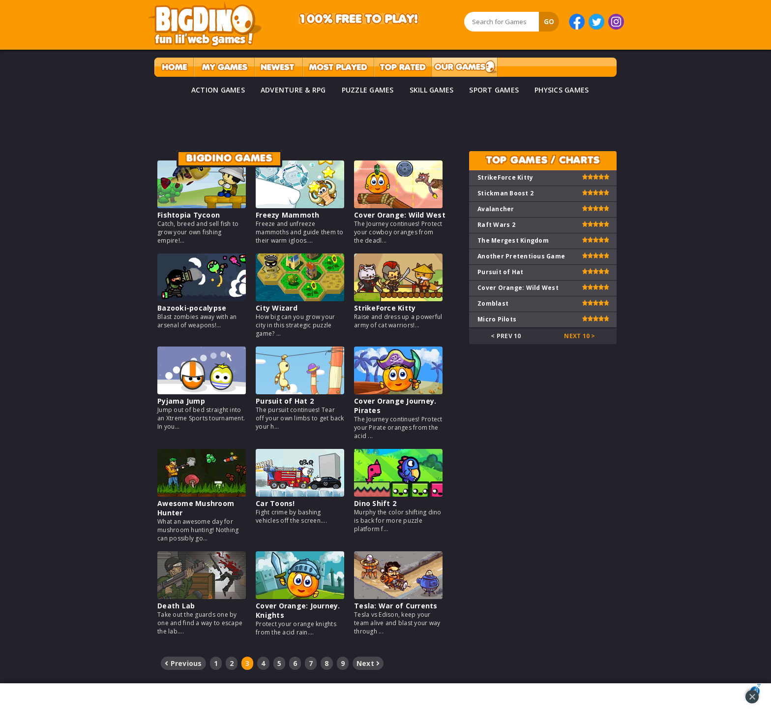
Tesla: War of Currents (396, 605)
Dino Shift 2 (375, 503)
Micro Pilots (496, 319)
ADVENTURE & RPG (293, 90)
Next (368, 663)
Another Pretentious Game (521, 256)
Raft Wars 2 (496, 225)
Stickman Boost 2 (505, 193)
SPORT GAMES (494, 90)
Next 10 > (579, 336)
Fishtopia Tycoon (188, 215)
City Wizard (276, 308)
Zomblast (492, 303)
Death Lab (176, 605)
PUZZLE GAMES (368, 90)
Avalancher (495, 209)
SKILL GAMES (432, 90)
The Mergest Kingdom (513, 240)
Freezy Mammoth (288, 215)
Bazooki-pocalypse (191, 308)
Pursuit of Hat (500, 272)
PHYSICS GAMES (561, 90)
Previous (183, 663)
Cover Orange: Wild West (399, 215)
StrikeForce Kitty (384, 308)
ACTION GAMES (218, 90)
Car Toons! (275, 503)
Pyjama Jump (181, 401)
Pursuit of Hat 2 (285, 401)
